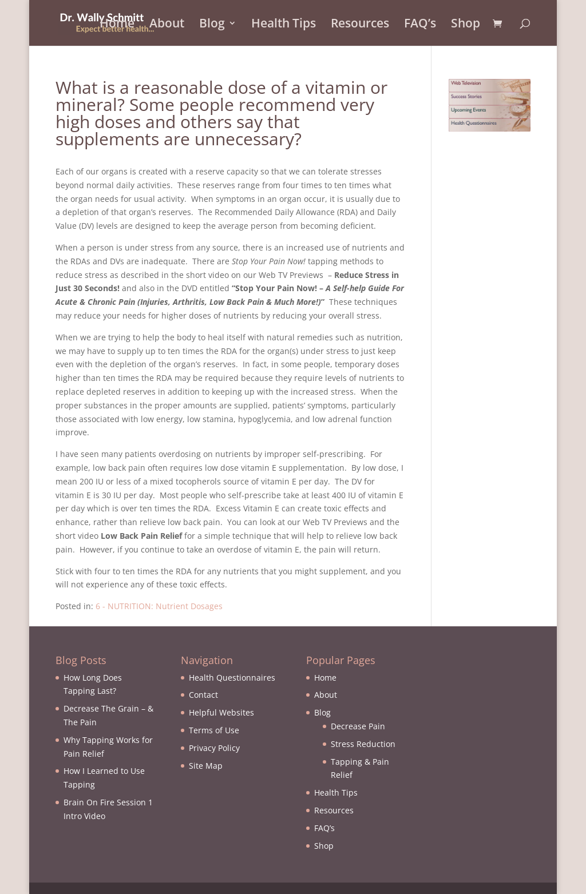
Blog (212, 25)
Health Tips (283, 25)
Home (117, 25)
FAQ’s (420, 25)
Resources (360, 25)
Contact (203, 694)
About (166, 25)
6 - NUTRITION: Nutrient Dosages (159, 606)
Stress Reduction (363, 743)
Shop (465, 25)
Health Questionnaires (232, 677)
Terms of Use (214, 730)
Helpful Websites (221, 712)
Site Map (206, 765)
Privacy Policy (214, 747)
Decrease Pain (358, 726)
